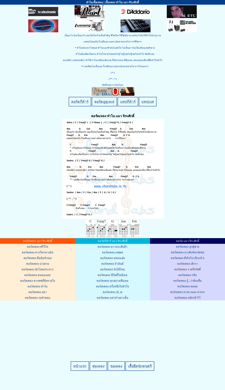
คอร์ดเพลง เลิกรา (187, 263)
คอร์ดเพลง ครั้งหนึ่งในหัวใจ (112, 286)
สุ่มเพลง (98, 366)
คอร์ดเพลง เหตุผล (112, 252)
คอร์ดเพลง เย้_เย (112, 292)
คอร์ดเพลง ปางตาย (37, 263)
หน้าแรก (79, 366)
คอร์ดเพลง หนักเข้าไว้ (187, 297)
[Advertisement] (113, 325)
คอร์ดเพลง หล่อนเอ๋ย (112, 258)
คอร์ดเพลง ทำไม (38, 286)
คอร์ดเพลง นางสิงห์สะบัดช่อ (187, 252)
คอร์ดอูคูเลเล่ (104, 102)
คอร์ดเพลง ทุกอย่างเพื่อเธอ (112, 280)
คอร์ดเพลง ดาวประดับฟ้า (112, 246)
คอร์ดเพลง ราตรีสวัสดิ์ (187, 269)
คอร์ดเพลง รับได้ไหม (112, 269)
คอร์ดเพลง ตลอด (187, 286)
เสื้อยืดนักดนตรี (140, 366)
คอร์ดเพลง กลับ (187, 275)
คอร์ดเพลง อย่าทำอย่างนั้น (112, 297)
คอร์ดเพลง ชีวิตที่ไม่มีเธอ (112, 275)
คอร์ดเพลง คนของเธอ (37, 275)
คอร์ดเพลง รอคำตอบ (37, 297)
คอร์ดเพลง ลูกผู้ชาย (187, 246)
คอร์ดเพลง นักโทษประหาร (38, 269)
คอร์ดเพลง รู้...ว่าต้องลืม (187, 280)
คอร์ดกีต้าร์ (80, 102)
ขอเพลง (116, 366)
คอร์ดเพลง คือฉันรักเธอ (37, 258)
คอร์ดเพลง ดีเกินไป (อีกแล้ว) (187, 258)
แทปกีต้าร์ (128, 102)
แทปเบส (147, 102)
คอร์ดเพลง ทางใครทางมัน (37, 252)
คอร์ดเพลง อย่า (37, 292)
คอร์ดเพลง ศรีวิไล (37, 246)
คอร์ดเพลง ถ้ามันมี (112, 263)
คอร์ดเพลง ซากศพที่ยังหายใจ (37, 280)
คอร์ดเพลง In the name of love (187, 292)
